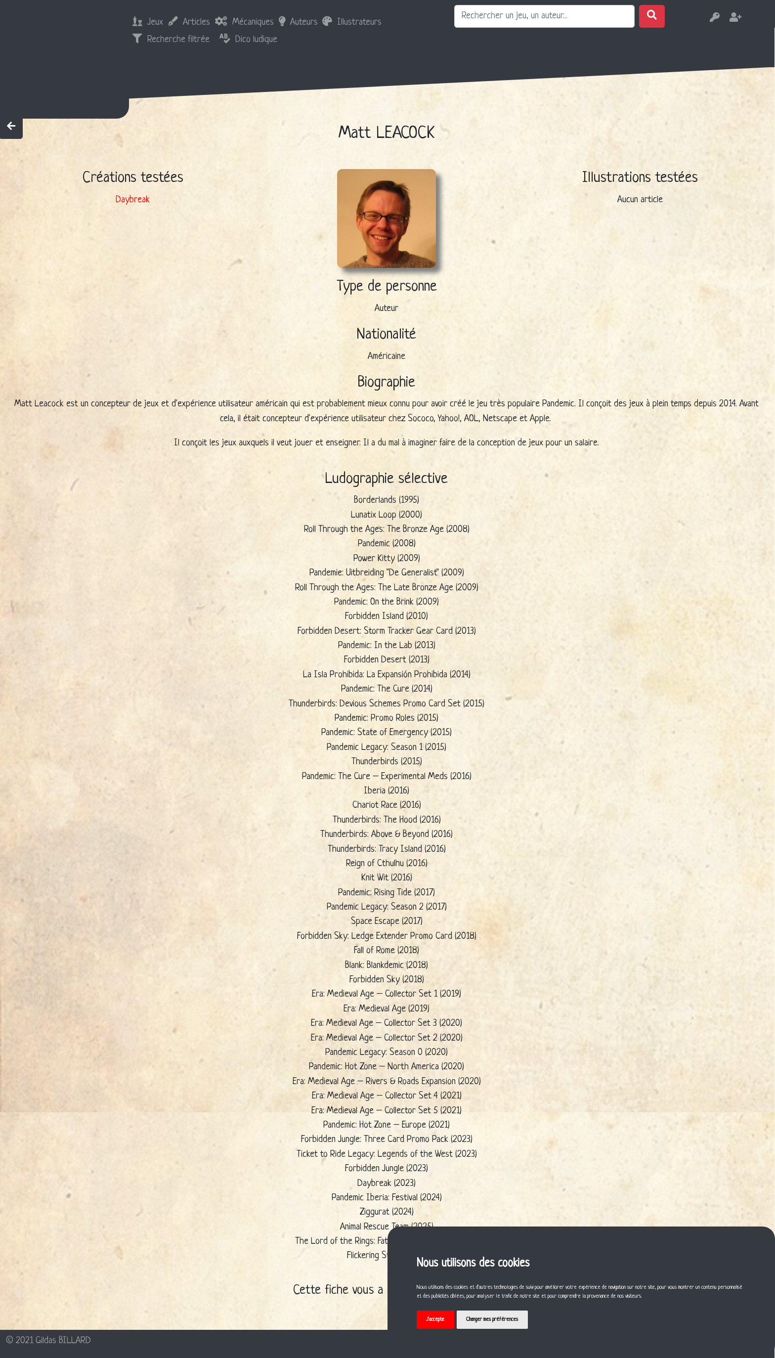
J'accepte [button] (435, 1319)
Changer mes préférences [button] (492, 1319)
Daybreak (133, 200)
